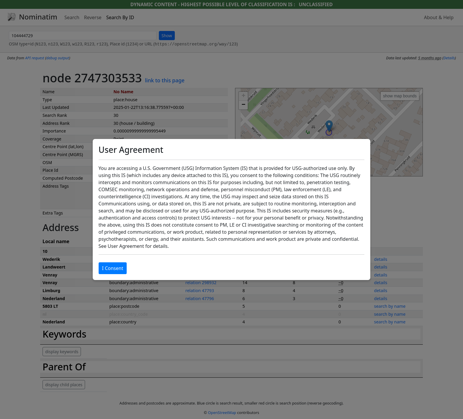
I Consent (112, 268)
